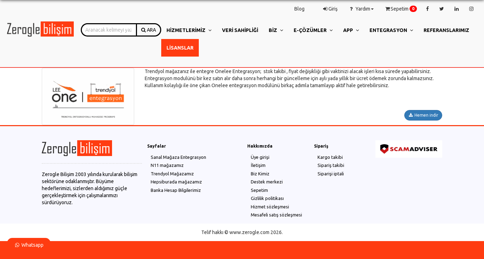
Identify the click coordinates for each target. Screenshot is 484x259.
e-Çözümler (313, 30)
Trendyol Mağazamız (172, 173)
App (351, 30)
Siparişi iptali (331, 173)
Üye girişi (260, 157)
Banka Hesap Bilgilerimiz (176, 190)
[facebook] (427, 9)
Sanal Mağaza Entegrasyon (178, 157)
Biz (276, 30)
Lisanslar (180, 48)
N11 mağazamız (167, 165)
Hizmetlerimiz (188, 30)
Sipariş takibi (331, 165)
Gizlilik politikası (267, 198)
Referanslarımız (446, 30)
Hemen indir (423, 115)
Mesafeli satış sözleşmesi (276, 214)
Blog (299, 9)
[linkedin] (456, 9)
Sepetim (399, 9)
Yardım (361, 9)
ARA (148, 30)
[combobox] (109, 30)
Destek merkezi (267, 181)
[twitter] (441, 9)
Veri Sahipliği (240, 30)
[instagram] (471, 9)
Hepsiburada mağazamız (176, 181)
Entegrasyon (391, 30)
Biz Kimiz (260, 173)
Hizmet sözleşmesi (270, 206)
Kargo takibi (330, 157)
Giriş (330, 9)
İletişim (258, 165)
